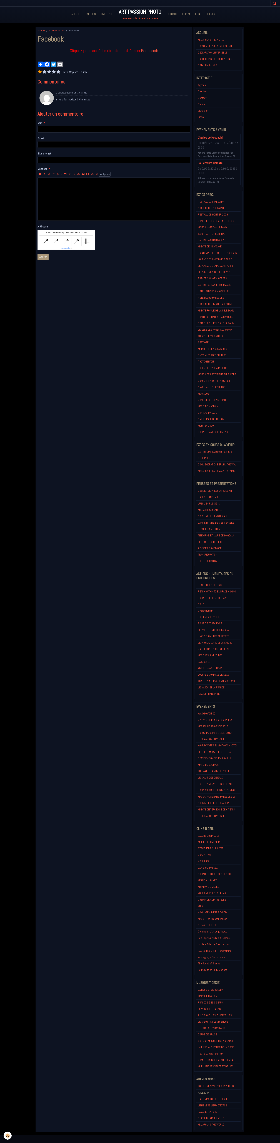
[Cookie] (8, 1136)
